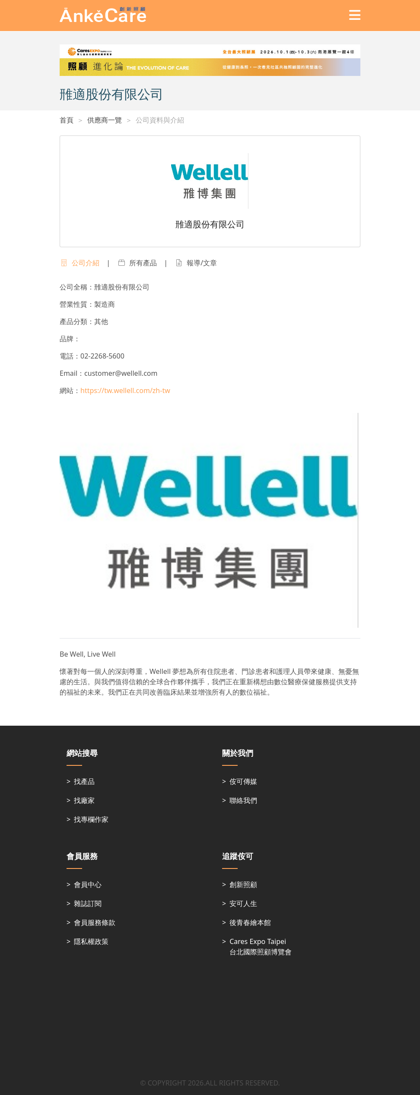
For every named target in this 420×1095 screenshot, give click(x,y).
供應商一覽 (104, 120)
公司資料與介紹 (160, 120)
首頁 (66, 120)
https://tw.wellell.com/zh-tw (125, 390)
